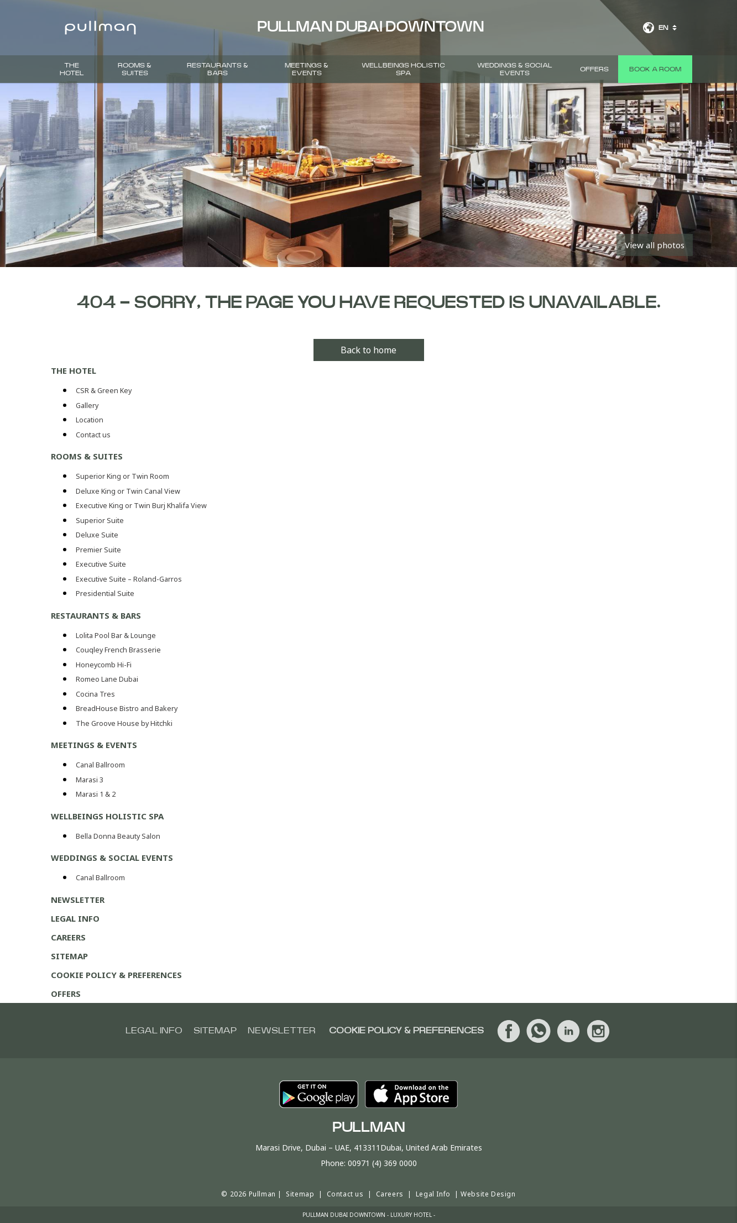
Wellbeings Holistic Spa (403, 69)
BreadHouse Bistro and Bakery (126, 708)
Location (89, 420)
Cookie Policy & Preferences (116, 974)
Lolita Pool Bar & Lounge (116, 635)
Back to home (368, 350)
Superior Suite (100, 520)
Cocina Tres (95, 694)
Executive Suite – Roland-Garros (129, 579)
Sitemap (69, 955)
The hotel (72, 69)
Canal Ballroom (100, 765)
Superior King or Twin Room (122, 476)
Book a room (655, 69)
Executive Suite (101, 564)
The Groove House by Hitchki (124, 723)
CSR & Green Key (104, 390)
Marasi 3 (89, 780)
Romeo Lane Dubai (107, 679)
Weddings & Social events (514, 69)
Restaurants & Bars (217, 69)
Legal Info (75, 918)
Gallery (87, 405)
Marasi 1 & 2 (96, 794)
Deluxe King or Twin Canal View (128, 491)
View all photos (654, 244)
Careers (68, 937)
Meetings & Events (306, 69)
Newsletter (77, 899)
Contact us (93, 435)
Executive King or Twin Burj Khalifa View (141, 505)
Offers (594, 69)
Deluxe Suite (97, 535)
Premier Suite (98, 550)
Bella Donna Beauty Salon (118, 836)
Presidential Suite (105, 593)
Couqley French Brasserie (118, 650)
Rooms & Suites (134, 69)
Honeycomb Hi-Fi (104, 665)
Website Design (488, 1194)
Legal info (154, 1030)
